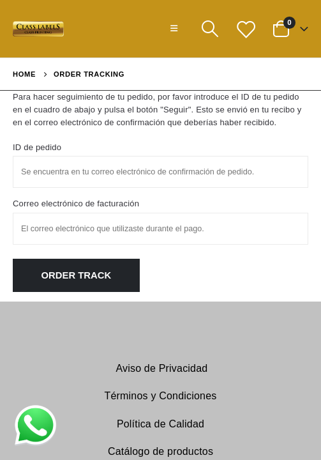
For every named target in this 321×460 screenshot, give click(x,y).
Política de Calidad (160, 423)
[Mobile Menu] (174, 29)
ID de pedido (37, 147)
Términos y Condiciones (160, 395)
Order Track (76, 275)
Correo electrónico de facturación (76, 203)
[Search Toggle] (210, 28)
